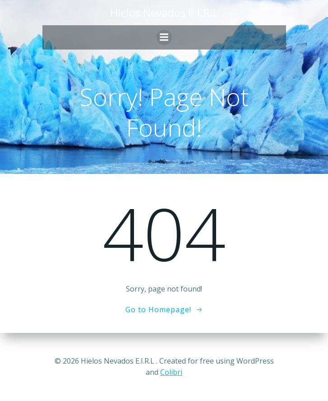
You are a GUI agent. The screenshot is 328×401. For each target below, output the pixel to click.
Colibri (171, 372)
